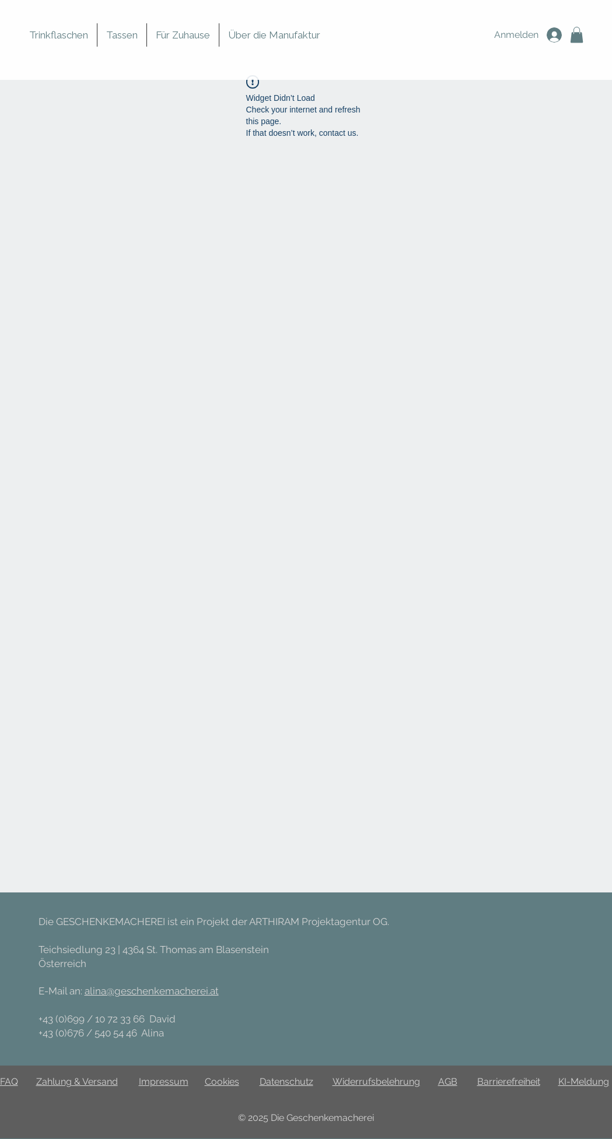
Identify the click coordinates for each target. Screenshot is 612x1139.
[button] (576, 35)
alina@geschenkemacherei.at (152, 991)
